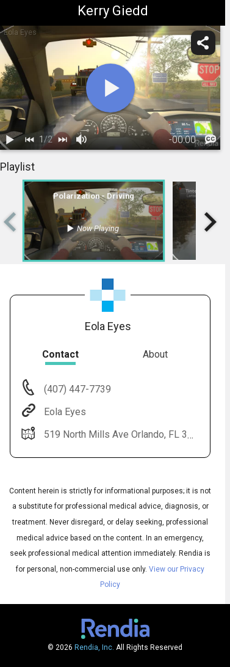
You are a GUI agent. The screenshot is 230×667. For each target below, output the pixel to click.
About (155, 354)
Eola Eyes (63, 412)
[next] (62, 140)
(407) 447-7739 (76, 389)
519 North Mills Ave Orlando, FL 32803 (125, 434)
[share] (203, 43)
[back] (29, 140)
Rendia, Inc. (94, 647)
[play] (110, 88)
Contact (60, 354)
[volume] (82, 140)
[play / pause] (10, 140)
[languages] (210, 140)
